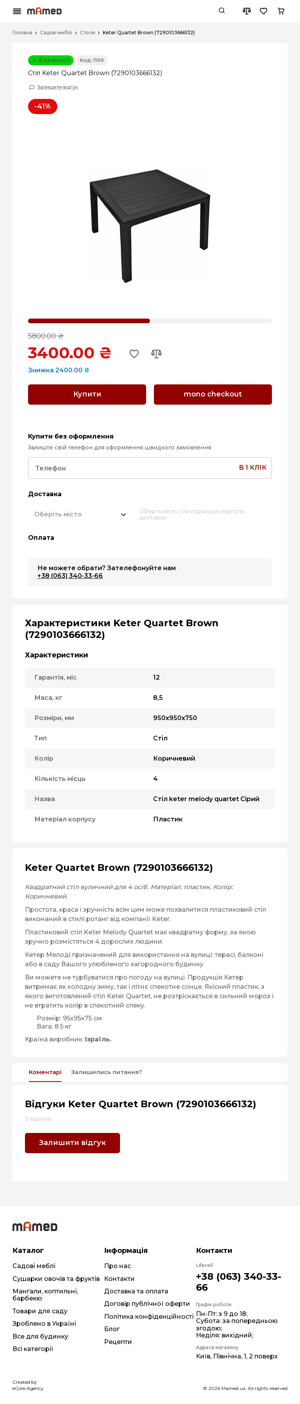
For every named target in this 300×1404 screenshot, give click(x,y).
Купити (87, 394)
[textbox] (58, 512)
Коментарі (49, 1070)
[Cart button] (281, 11)
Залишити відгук (57, 87)
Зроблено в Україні (44, 1322)
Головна (22, 32)
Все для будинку (40, 1335)
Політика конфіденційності (149, 1315)
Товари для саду (39, 1310)
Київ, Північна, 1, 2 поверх (237, 1355)
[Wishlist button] (264, 11)
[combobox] (80, 512)
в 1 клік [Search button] (252, 465)
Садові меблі (56, 32)
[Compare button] (246, 11)
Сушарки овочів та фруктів (56, 1277)
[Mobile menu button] (17, 11)
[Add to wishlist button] (135, 354)
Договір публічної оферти (147, 1303)
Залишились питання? (122, 1070)
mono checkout (213, 394)
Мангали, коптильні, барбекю (45, 1293)
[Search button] (221, 11)
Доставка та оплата (136, 1290)
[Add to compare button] (158, 354)
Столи (87, 32)
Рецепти (118, 1340)
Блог (112, 1328)
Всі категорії (32, 1347)
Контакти (119, 1277)
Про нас (117, 1264)
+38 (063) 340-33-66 (70, 573)
